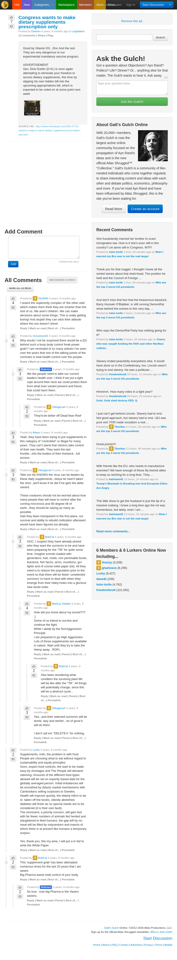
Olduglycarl (58, 406)
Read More (113, 209)
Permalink (68, 328)
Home (96, 944)
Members (85, 4)
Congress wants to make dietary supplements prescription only (46, 22)
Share (41, 35)
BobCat (49, 536)
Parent (59, 394)
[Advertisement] (46, 178)
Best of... (53, 328)
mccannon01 (40, 335)
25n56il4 (43, 298)
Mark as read (38, 328)
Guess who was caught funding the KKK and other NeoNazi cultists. (130, 343)
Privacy (148, 944)
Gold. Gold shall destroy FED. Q (116, 400)
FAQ (114, 944)
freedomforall (117, 374)
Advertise (136, 944)
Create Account (111, 4)
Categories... (44, 4)
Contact (123, 944)
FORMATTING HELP (69, 262)
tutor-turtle (116, 251)
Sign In (130, 4)
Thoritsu (119, 426)
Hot (17, 4)
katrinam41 (116, 479)
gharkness (109, 568)
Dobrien (36, 31)
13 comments (27, 35)
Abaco (36, 432)
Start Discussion (153, 4)
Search (160, 37)
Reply (23, 328)
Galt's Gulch (111, 927)
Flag (50, 35)
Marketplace (66, 4)
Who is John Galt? (161, 931)
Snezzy (107, 562)
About (105, 944)
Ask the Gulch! (132, 102)
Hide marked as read (62, 280)
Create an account (145, 209)
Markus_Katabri (61, 603)
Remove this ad (131, 21)
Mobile (168, 944)
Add (13, 264)
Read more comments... (113, 531)
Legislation (78, 31)
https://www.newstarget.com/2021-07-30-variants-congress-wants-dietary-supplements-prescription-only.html (49, 130)
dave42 (101, 579)
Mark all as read (20, 288)
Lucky (100, 573)
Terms (158, 944)
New (27, 4)
